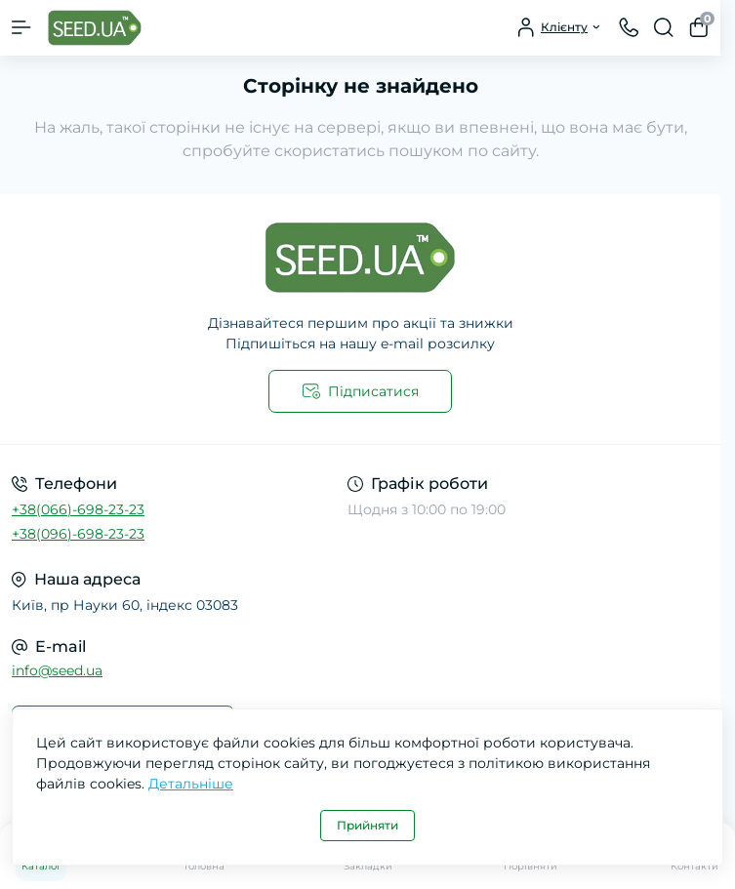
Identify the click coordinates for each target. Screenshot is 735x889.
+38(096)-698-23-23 (78, 534)
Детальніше (190, 783)
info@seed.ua (57, 670)
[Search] (664, 27)
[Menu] (21, 27)
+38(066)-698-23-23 (78, 509)
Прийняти (367, 825)
